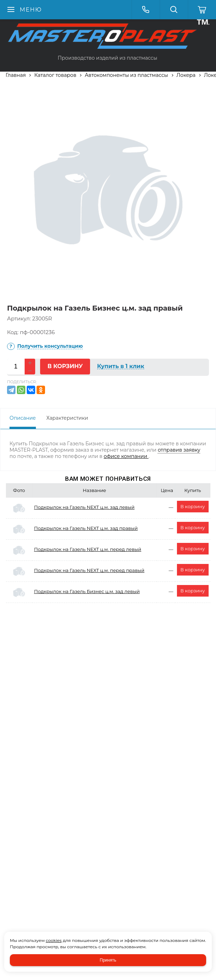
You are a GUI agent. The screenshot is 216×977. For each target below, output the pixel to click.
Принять (108, 960)
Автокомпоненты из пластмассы (126, 75)
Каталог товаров (55, 75)
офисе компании (126, 456)
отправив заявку (179, 450)
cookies (54, 940)
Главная (16, 75)
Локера (186, 75)
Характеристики (67, 418)
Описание (22, 418)
